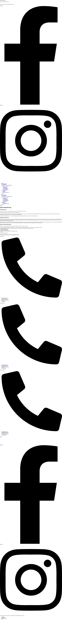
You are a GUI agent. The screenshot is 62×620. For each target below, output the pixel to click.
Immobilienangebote (4, 183)
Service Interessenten (6, 189)
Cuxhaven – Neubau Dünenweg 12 (7, 185)
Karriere (4, 191)
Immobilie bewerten (5, 186)
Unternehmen (3, 190)
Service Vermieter (5, 188)
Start (2, 194)
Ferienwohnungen (4, 184)
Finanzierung (4, 187)
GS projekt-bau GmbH (6, 192)
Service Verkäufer (5, 199)
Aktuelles (3, 204)
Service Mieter (5, 201)
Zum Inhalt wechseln (2, 0)
